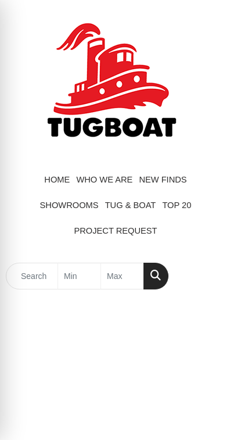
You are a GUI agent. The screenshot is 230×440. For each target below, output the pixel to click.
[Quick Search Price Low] (79, 276)
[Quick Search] (32, 276)
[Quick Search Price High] (122, 276)
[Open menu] (206, 276)
